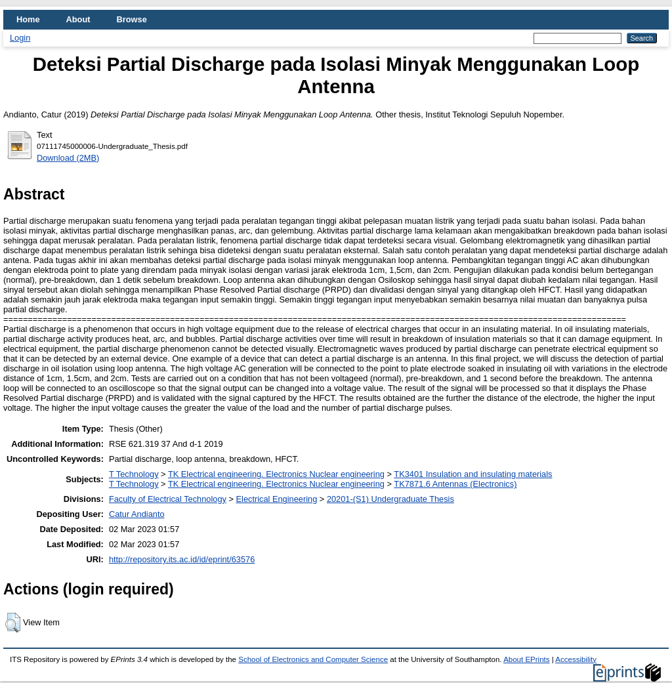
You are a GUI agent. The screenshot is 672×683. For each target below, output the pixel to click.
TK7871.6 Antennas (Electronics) (455, 484)
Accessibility (576, 659)
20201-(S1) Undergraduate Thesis (390, 499)
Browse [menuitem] (132, 19)
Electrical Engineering (277, 499)
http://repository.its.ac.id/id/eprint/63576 (182, 559)
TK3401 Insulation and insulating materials (473, 474)
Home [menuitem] (28, 19)
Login (20, 38)
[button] (12, 622)
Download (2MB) (68, 158)
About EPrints (526, 659)
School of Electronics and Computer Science (313, 659)
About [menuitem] (78, 19)
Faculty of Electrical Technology (167, 499)
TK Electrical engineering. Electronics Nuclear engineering (276, 474)
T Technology (134, 474)
